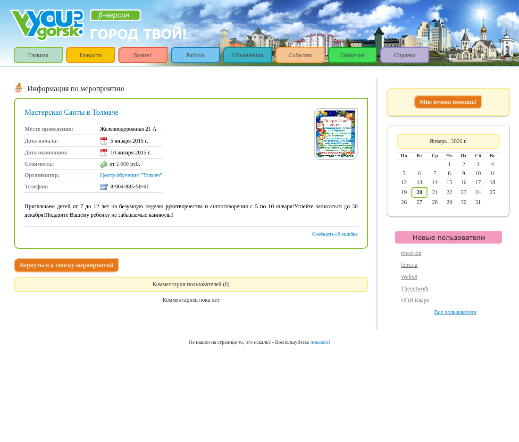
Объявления (248, 55)
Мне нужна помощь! (448, 101)
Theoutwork (415, 288)
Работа (195, 55)
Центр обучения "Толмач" (131, 175)
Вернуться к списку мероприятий (66, 265)
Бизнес (143, 55)
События (299, 55)
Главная (38, 55)
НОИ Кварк (415, 300)
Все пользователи (455, 312)
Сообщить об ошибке (335, 234)
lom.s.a (409, 265)
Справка (405, 55)
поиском (319, 342)
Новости (90, 55)
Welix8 (409, 276)
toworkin (411, 253)
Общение (352, 55)
